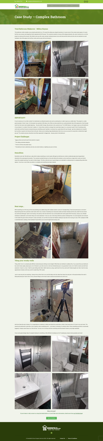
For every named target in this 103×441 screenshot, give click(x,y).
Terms (69, 5)
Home (49, 5)
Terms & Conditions (72, 438)
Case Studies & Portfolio (59, 5)
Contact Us (75, 5)
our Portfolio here (78, 413)
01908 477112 (18, 1)
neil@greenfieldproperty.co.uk (34, 1)
